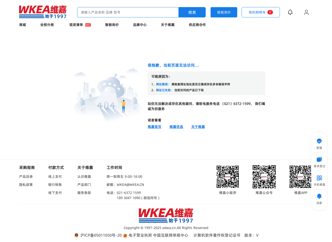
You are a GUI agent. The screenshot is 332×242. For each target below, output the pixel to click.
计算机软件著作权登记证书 (216, 235)
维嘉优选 (176, 126)
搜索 (192, 12)
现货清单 (80, 24)
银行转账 (55, 184)
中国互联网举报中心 (170, 235)
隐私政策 (26, 184)
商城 (22, 24)
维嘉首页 (154, 126)
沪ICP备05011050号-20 (97, 235)
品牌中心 (140, 24)
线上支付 (55, 176)
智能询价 (112, 24)
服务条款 (84, 192)
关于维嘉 (168, 24)
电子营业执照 (137, 235)
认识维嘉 (84, 176)
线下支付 (55, 192)
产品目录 (26, 176)
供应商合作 (197, 24)
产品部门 (84, 184)
